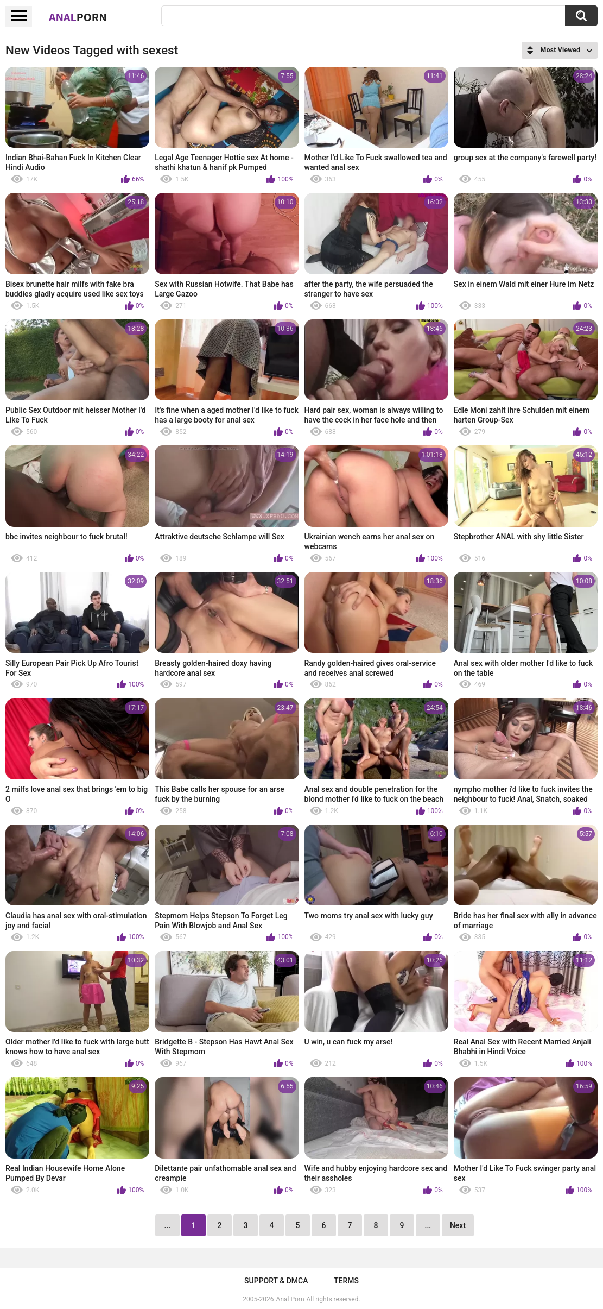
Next (458, 1225)
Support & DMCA (276, 1280)
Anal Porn (290, 1299)
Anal (78, 16)
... (428, 1225)
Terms (346, 1280)
